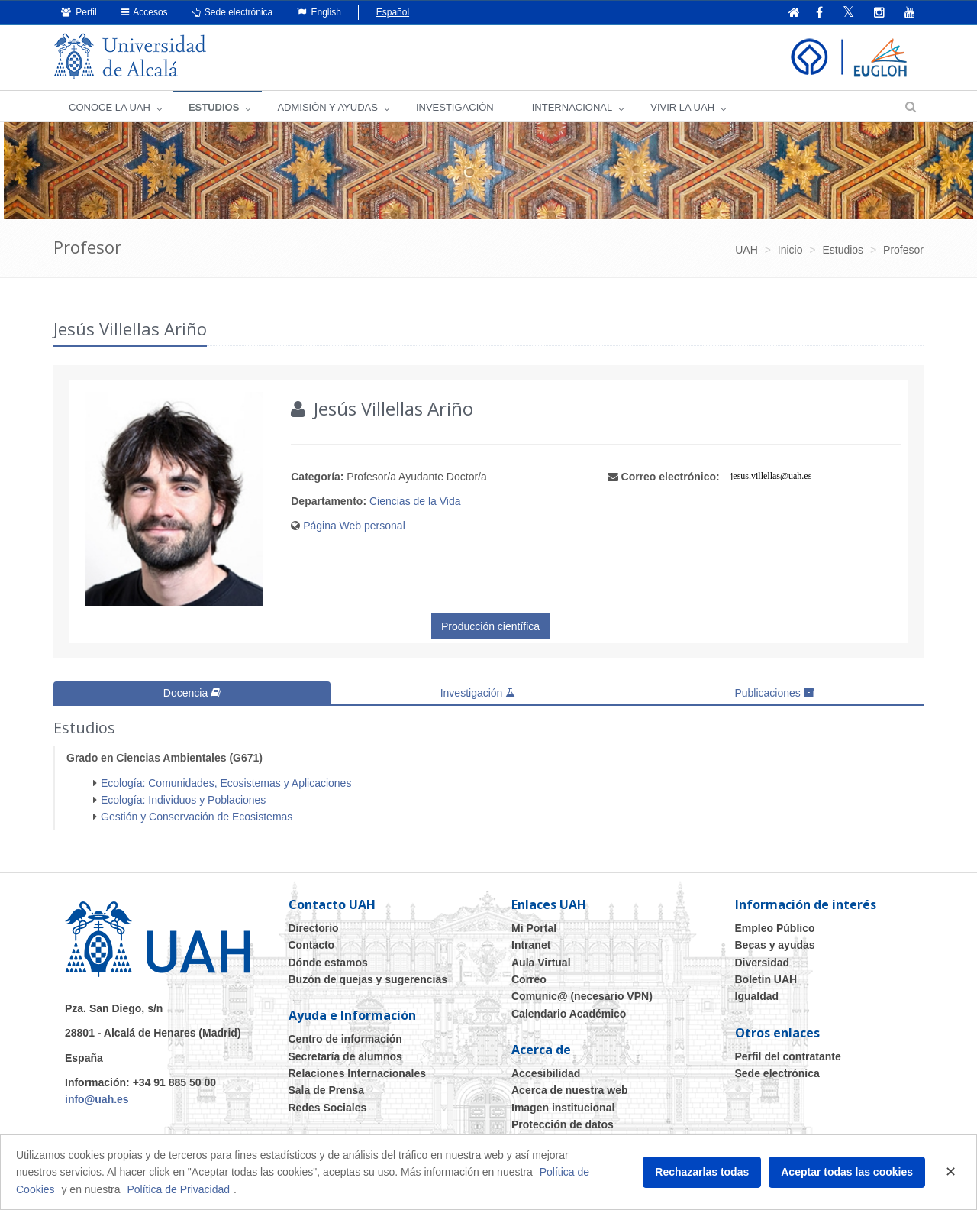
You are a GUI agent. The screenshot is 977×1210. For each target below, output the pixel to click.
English (319, 12)
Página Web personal (354, 525)
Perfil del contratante (788, 1056)
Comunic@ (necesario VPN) (582, 996)
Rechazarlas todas (702, 1172)
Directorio (314, 928)
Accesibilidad (545, 1073)
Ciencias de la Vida (415, 501)
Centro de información (345, 1039)
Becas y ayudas (775, 945)
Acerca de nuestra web (569, 1090)
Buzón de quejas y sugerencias (368, 979)
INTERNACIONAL (572, 107)
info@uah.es (97, 1099)
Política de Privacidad (178, 1189)
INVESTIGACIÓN (455, 107)
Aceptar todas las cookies (847, 1172)
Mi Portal (533, 928)
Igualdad (757, 996)
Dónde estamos (328, 962)
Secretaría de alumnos (345, 1056)
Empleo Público (775, 928)
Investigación (478, 693)
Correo (529, 979)
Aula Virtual (541, 962)
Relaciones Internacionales (358, 1073)
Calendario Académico (568, 1014)
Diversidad (762, 962)
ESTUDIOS (214, 107)
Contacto (312, 945)
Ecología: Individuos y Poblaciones (183, 800)
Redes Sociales (328, 1108)
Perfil (79, 12)
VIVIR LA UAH (682, 107)
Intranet (530, 945)
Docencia (192, 693)
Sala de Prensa (327, 1090)
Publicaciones (774, 693)
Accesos (144, 12)
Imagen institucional (562, 1108)
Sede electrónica (232, 12)
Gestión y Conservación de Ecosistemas (196, 816)
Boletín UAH (766, 979)
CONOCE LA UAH (109, 107)
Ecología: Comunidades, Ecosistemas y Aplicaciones (226, 782)
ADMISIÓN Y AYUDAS (327, 107)
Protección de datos (562, 1124)
